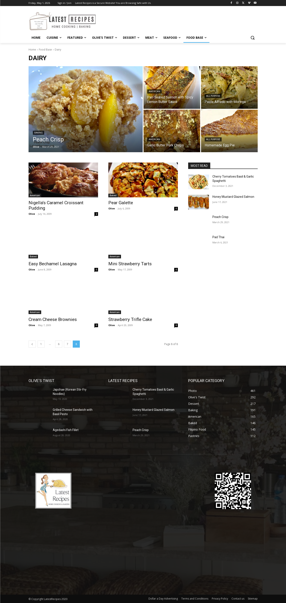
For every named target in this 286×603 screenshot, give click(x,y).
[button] (252, 37)
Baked (113, 195)
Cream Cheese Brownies (53, 319)
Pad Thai (218, 237)
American (154, 91)
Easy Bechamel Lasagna (53, 263)
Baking (38, 133)
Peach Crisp (220, 217)
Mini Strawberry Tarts (130, 263)
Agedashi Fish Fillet (66, 430)
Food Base (45, 49)
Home (32, 49)
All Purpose (213, 96)
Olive (32, 213)
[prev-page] (32, 344)
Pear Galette (120, 202)
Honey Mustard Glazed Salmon (233, 196)
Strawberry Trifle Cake (130, 319)
